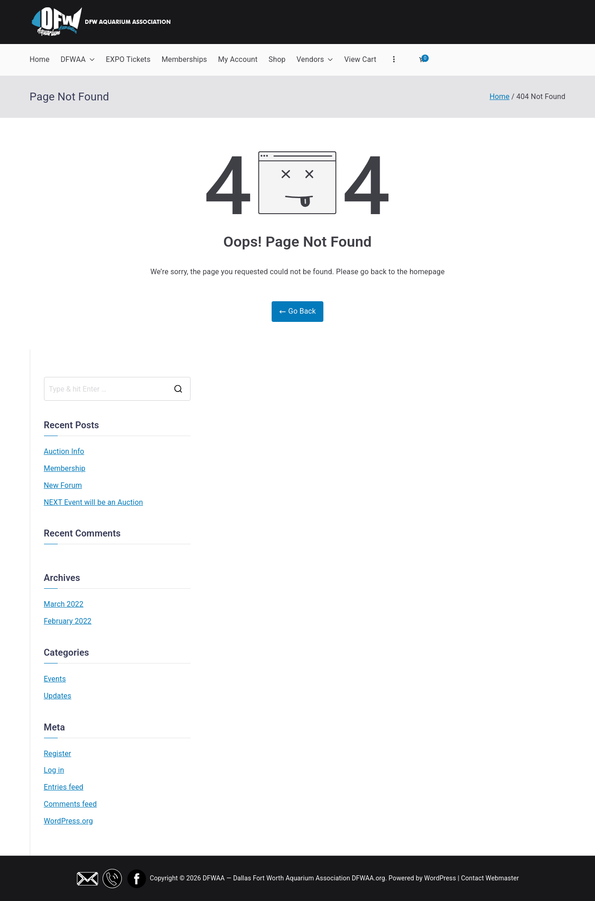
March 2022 (64, 604)
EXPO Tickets (128, 59)
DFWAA (77, 59)
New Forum (63, 485)
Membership (65, 468)
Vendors (314, 59)
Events (55, 678)
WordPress (440, 878)
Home (40, 59)
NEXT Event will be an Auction (93, 502)
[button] (90, 59)
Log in (54, 770)
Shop (276, 59)
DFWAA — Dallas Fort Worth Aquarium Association (276, 878)
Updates (57, 695)
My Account (237, 59)
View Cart (360, 59)
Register (57, 753)
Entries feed (63, 787)
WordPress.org (68, 821)
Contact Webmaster (490, 878)
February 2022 (68, 621)
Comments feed (70, 804)
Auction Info (64, 451)
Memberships (184, 59)
